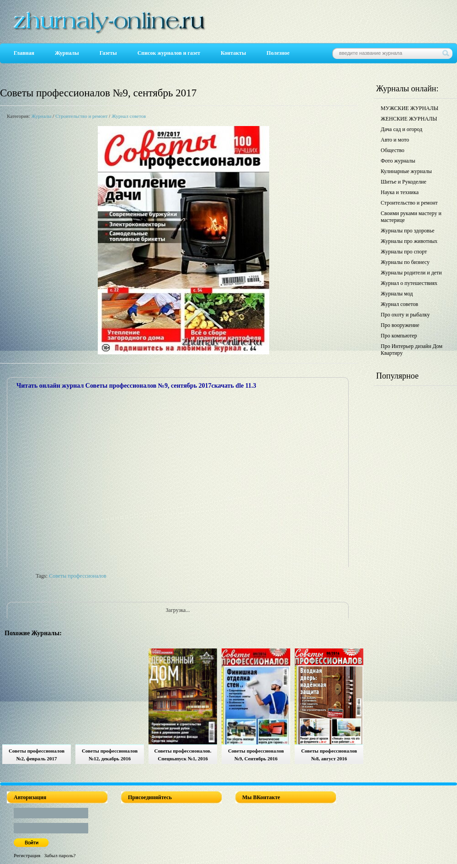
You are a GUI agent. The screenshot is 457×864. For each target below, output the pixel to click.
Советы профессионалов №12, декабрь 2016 (110, 754)
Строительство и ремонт (81, 116)
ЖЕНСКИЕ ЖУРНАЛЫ (409, 119)
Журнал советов (129, 116)
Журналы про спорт (404, 251)
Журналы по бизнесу (405, 262)
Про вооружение (400, 325)
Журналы (67, 53)
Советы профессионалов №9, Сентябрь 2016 (256, 754)
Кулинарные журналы (406, 171)
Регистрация (27, 855)
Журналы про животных (409, 241)
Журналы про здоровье (408, 230)
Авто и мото (395, 140)
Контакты (233, 53)
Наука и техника (400, 192)
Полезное (277, 53)
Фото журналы (398, 161)
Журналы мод (397, 293)
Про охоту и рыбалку (405, 314)
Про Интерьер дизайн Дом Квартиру (411, 349)
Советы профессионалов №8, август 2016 (329, 754)
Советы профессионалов (77, 576)
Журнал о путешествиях (409, 283)
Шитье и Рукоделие (403, 182)
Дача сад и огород (401, 129)
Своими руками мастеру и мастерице (411, 216)
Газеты (108, 53)
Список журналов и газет (169, 53)
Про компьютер (399, 335)
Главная (24, 53)
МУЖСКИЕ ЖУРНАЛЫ (409, 108)
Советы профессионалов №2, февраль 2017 (36, 754)
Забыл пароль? (60, 855)
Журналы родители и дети (411, 272)
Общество (392, 150)
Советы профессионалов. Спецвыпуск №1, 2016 (183, 754)
